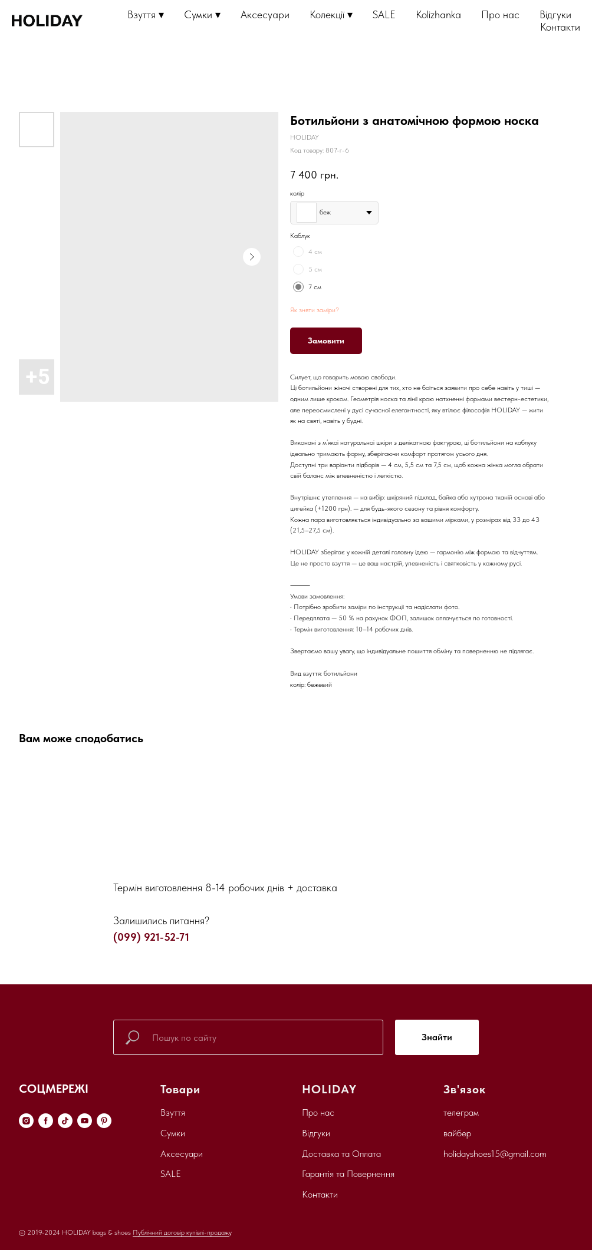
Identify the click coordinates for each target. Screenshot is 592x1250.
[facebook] (45, 1120)
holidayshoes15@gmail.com (495, 1153)
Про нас (500, 14)
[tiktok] (65, 1120)
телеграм (461, 1112)
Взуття (172, 1112)
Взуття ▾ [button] (145, 14)
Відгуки (555, 14)
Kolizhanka (438, 14)
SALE (384, 14)
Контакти (560, 27)
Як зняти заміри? (314, 310)
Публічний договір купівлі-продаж (181, 1232)
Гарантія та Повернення (348, 1173)
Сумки (172, 1133)
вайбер (457, 1133)
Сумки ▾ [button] (202, 14)
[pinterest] (104, 1120)
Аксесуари (265, 14)
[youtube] (84, 1120)
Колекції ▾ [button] (331, 14)
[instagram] (26, 1120)
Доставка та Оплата (341, 1153)
